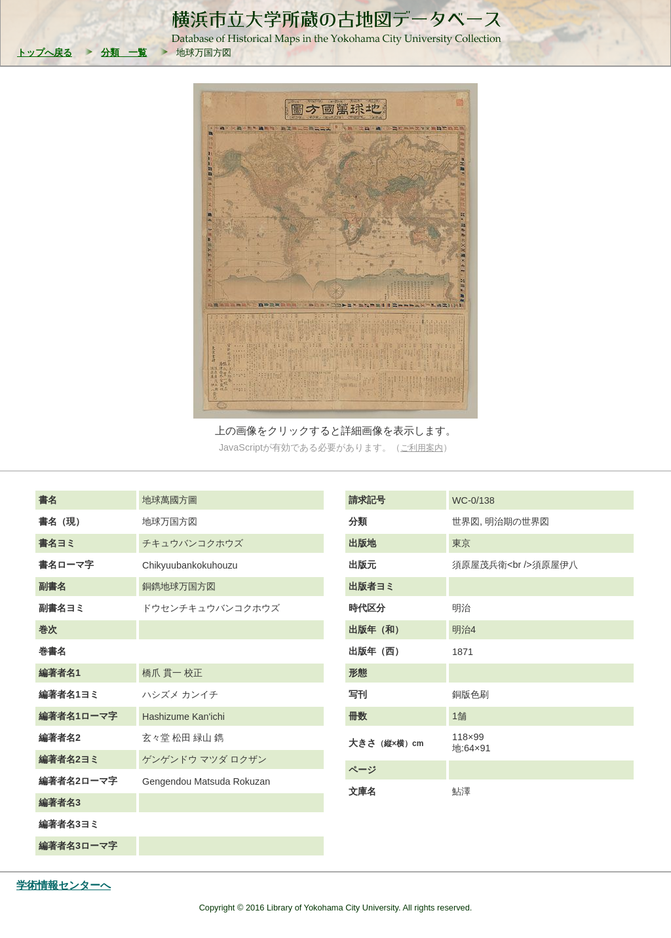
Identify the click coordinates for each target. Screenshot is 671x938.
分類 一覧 (124, 52)
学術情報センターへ (63, 885)
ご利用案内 (421, 448)
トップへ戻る (44, 52)
